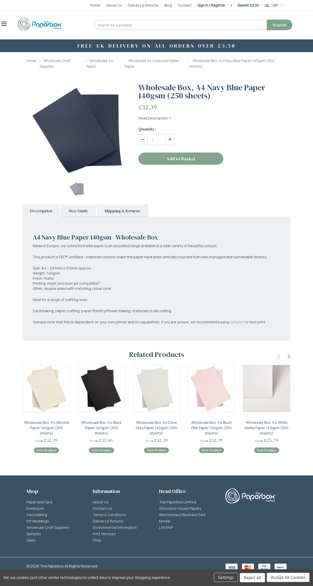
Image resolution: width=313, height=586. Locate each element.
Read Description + (154, 118)
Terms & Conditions (109, 516)
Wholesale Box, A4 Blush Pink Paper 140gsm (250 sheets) (211, 427)
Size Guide (78, 211)
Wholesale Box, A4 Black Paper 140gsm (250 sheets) (101, 427)
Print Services (104, 535)
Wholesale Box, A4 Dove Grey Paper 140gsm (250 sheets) (156, 427)
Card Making (36, 516)
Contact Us (102, 509)
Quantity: (147, 129)
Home (31, 60)
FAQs (97, 541)
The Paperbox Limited (177, 503)
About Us (100, 503)
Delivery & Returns (108, 522)
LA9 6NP (166, 528)
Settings (225, 578)
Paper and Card (39, 503)
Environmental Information (115, 528)
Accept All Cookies (288, 578)
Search (279, 25)
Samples (33, 535)
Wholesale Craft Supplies (47, 528)
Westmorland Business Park (182, 516)
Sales (31, 541)
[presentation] (279, 355)
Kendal (164, 522)
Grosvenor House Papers (180, 509)
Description (41, 211)
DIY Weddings (37, 522)
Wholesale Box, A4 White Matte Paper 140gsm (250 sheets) (266, 427)
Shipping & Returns (122, 211)
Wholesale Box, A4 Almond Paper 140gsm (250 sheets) (46, 427)
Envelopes (35, 509)
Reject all (252, 578)
